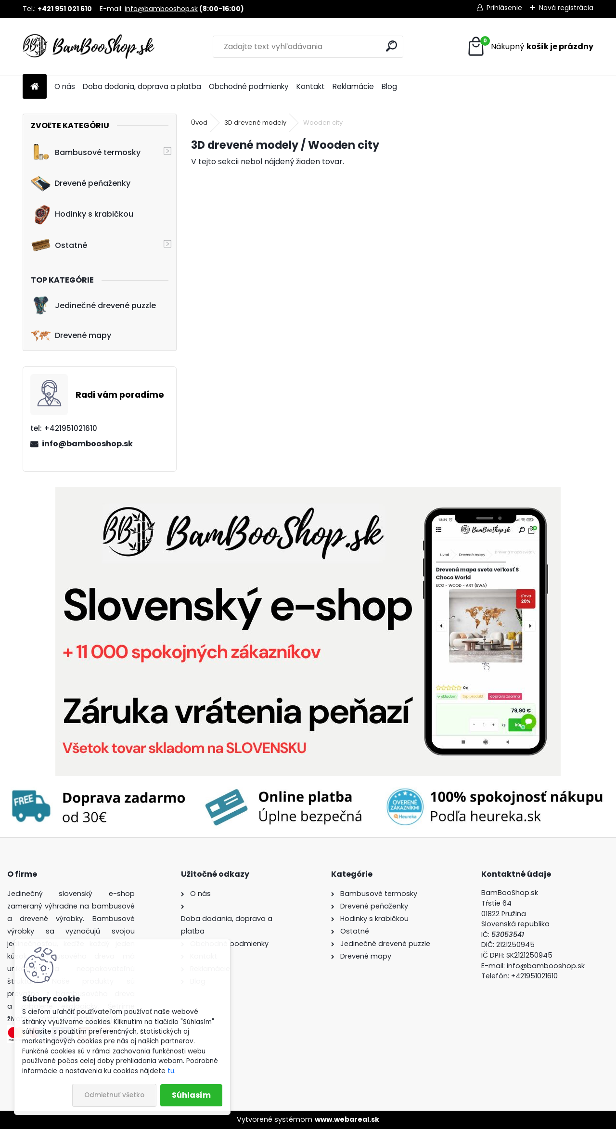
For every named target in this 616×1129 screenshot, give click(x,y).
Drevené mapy (71, 335)
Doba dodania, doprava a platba (142, 86)
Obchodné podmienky (249, 86)
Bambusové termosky (86, 152)
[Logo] (89, 47)
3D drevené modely (255, 122)
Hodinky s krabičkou (82, 214)
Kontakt (310, 86)
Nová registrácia (566, 8)
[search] (391, 46)
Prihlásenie (504, 8)
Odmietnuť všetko (114, 1095)
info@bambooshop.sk (161, 8)
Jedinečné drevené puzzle (93, 305)
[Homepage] (35, 87)
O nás (64, 86)
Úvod (199, 122)
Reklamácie (353, 86)
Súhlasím (191, 1095)
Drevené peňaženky (80, 183)
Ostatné (59, 245)
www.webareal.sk (347, 1119)
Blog (389, 86)
